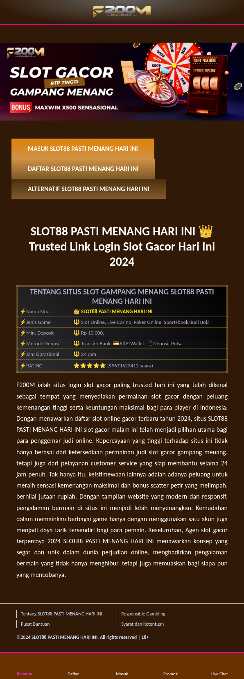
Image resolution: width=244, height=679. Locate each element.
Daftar (73, 667)
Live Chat (219, 667)
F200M (25, 385)
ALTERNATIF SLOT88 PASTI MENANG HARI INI (88, 189)
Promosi (170, 667)
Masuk (122, 667)
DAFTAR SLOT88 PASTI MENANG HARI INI (83, 169)
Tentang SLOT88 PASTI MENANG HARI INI (61, 614)
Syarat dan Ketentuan (142, 624)
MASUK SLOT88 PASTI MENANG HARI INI (83, 149)
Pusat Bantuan (35, 624)
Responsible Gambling (143, 614)
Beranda (24, 667)
